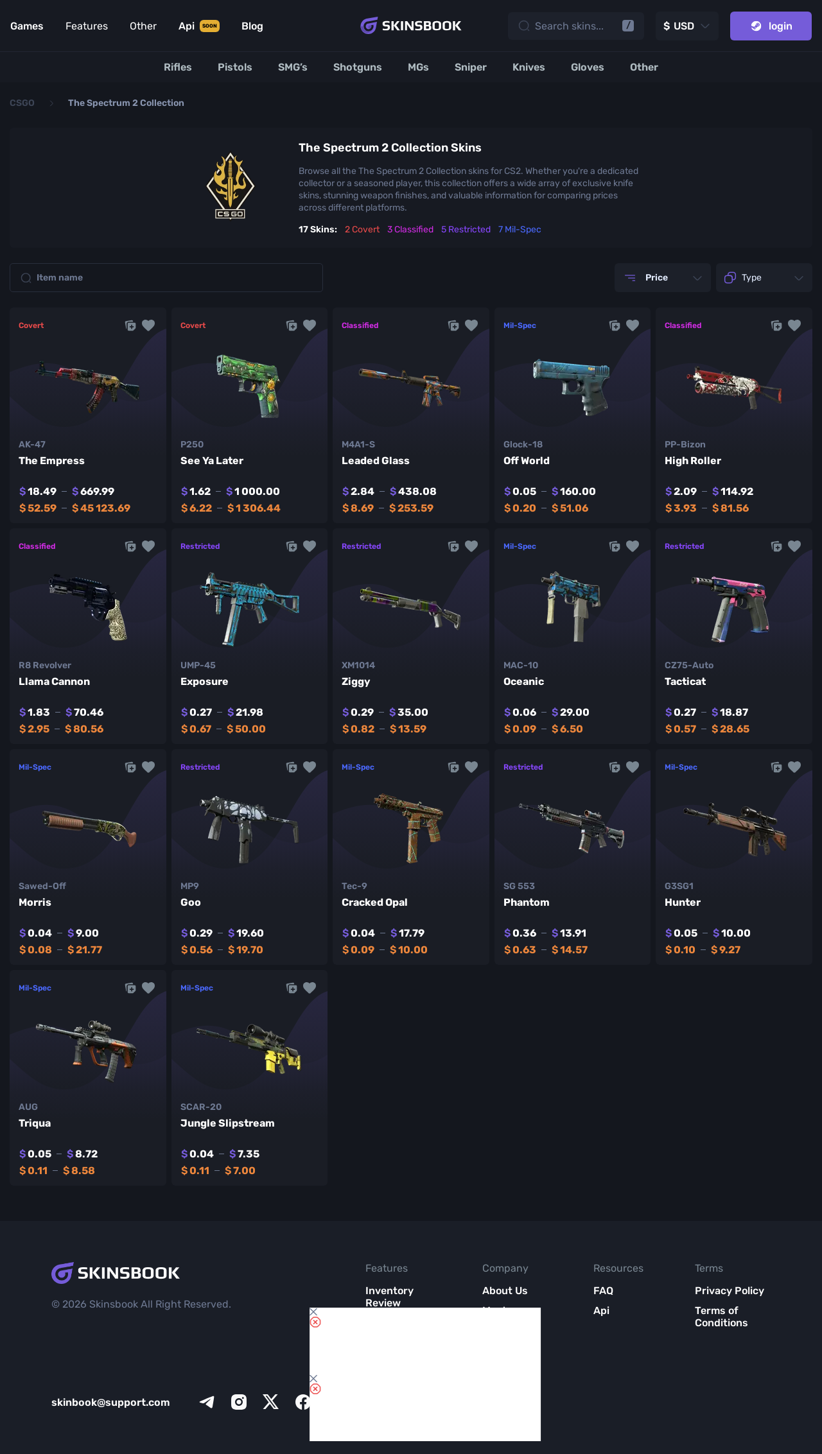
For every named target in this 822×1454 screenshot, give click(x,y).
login (770, 26)
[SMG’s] (293, 67)
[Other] (644, 67)
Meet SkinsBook (508, 1316)
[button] (148, 325)
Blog (493, 1343)
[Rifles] (178, 67)
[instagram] (239, 1402)
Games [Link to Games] (27, 26)
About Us (505, 1291)
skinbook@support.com (110, 1402)
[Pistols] (235, 67)
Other (143, 26)
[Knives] (528, 67)
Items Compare (387, 1329)
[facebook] (303, 1402)
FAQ (603, 1291)
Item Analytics (388, 1361)
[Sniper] (471, 67)
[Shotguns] (357, 67)
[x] (271, 1402)
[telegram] (207, 1402)
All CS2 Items (398, 1407)
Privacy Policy (729, 1291)
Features (87, 26)
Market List (393, 1387)
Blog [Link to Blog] (252, 26)
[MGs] (418, 67)
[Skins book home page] (411, 26)
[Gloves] (587, 67)
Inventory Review (389, 1297)
